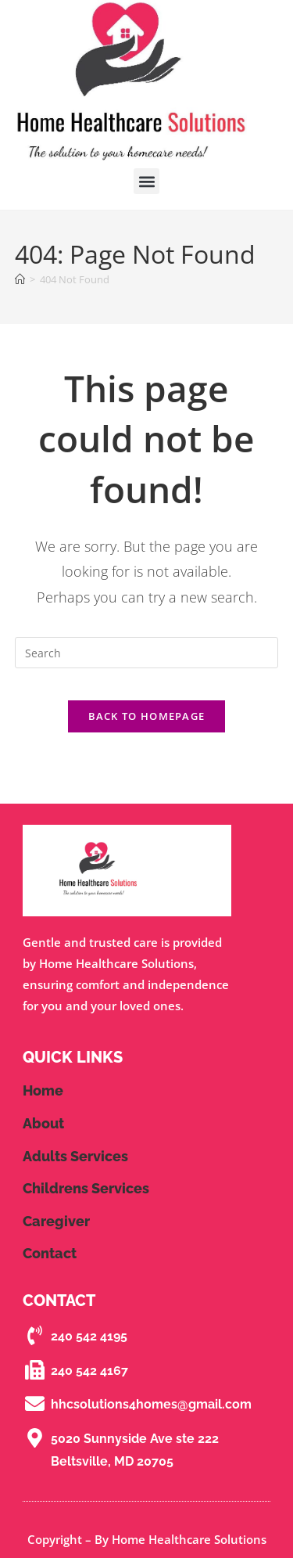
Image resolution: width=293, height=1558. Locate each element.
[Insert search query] (147, 652)
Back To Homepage (146, 716)
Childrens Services (86, 1188)
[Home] (20, 279)
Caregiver (56, 1221)
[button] (146, 181)
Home (43, 1090)
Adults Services (75, 1156)
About (43, 1123)
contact (50, 1253)
